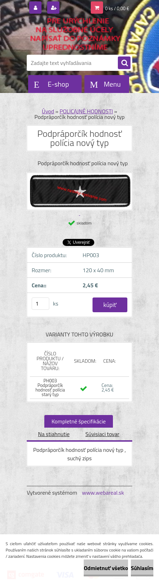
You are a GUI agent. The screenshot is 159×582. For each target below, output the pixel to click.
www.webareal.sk (103, 492)
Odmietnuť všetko (106, 568)
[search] (124, 63)
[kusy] (40, 303)
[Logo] (75, 34)
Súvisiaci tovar (102, 434)
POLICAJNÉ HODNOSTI (86, 111)
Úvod (48, 111)
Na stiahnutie (54, 434)
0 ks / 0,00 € (117, 8)
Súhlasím (142, 568)
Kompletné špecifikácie (78, 421)
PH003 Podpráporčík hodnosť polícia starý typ (50, 387)
